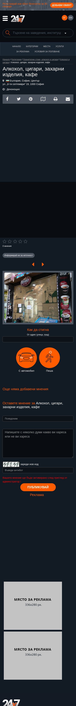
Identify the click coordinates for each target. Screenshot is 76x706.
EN (70, 18)
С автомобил (26, 359)
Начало (16, 46)
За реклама (22, 51)
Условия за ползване (47, 51)
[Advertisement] (38, 141)
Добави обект (61, 5)
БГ (64, 18)
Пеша (49, 359)
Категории (32, 46)
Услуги (60, 46)
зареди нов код (29, 464)
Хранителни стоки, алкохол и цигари (40, 59)
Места (46, 46)
